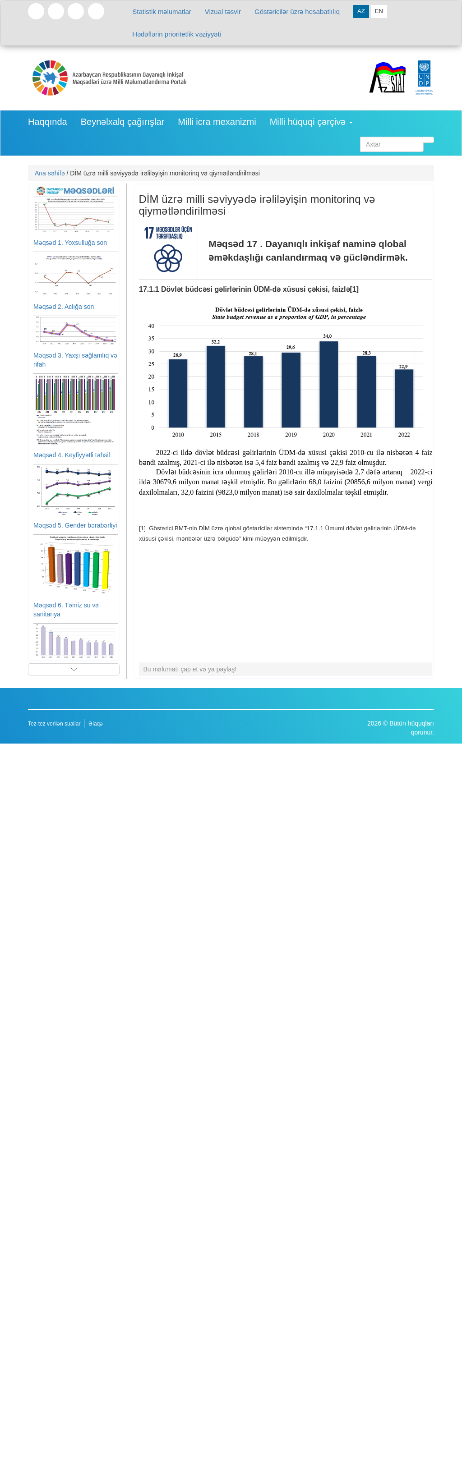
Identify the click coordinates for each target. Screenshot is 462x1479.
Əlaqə (95, 724)
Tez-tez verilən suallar (54, 724)
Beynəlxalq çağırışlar (123, 122)
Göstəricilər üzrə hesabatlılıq (297, 11)
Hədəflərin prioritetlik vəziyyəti (176, 34)
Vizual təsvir (223, 11)
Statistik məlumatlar (161, 11)
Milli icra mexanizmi (217, 122)
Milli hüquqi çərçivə (311, 122)
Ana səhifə (50, 173)
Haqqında (47, 122)
